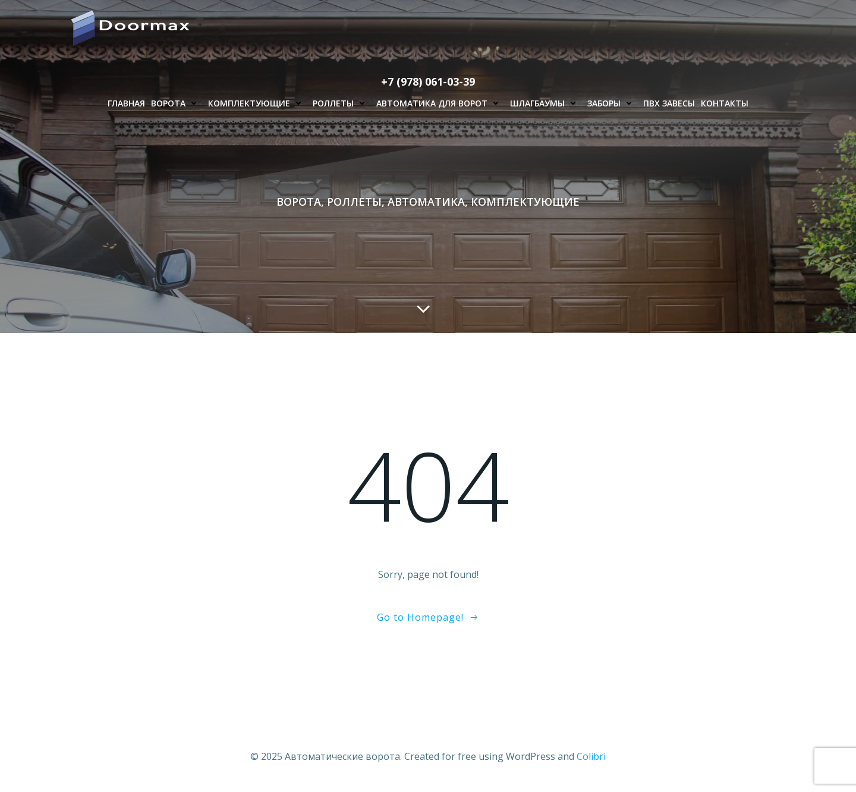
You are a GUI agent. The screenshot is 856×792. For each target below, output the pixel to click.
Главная (126, 103)
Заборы (612, 103)
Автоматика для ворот (440, 103)
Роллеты (341, 103)
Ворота (176, 103)
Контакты (724, 103)
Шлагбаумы (545, 103)
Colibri (591, 756)
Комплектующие (257, 103)
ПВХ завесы (669, 103)
